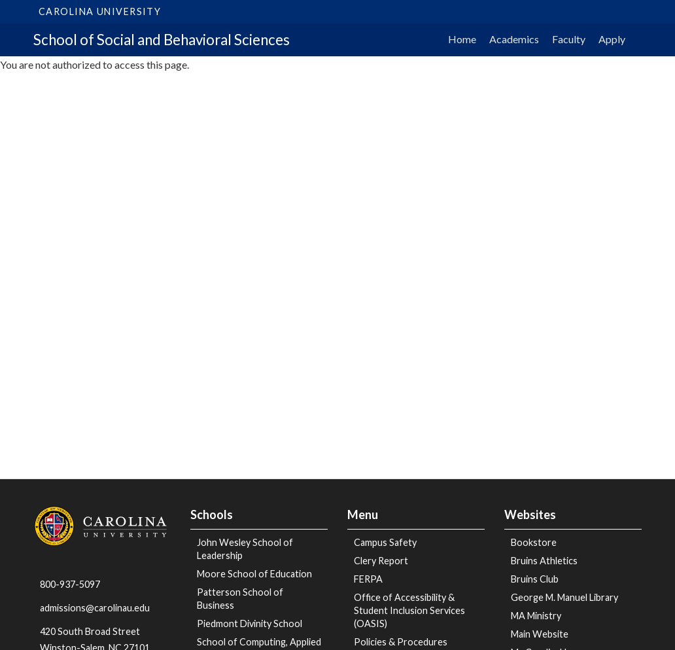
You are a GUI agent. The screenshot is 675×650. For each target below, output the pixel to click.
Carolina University (100, 11)
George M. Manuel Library (564, 597)
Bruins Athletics (544, 560)
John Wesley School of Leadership (245, 549)
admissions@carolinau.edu (95, 607)
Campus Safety (385, 542)
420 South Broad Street (90, 631)
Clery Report (381, 560)
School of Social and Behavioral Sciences (161, 39)
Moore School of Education (254, 573)
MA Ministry (536, 615)
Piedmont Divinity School (249, 623)
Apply (611, 39)
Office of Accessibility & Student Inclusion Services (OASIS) (409, 610)
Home (462, 39)
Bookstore (534, 542)
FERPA (368, 579)
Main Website (539, 634)
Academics (514, 39)
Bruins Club (535, 579)
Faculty (568, 39)
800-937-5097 (70, 584)
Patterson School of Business (240, 599)
